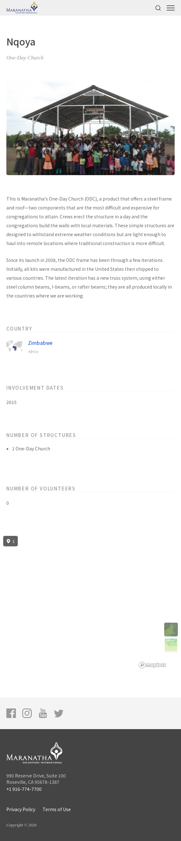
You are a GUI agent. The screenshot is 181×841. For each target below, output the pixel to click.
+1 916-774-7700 (24, 789)
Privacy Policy (20, 809)
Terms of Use (57, 809)
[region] (90, 602)
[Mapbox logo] (152, 665)
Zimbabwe (40, 342)
